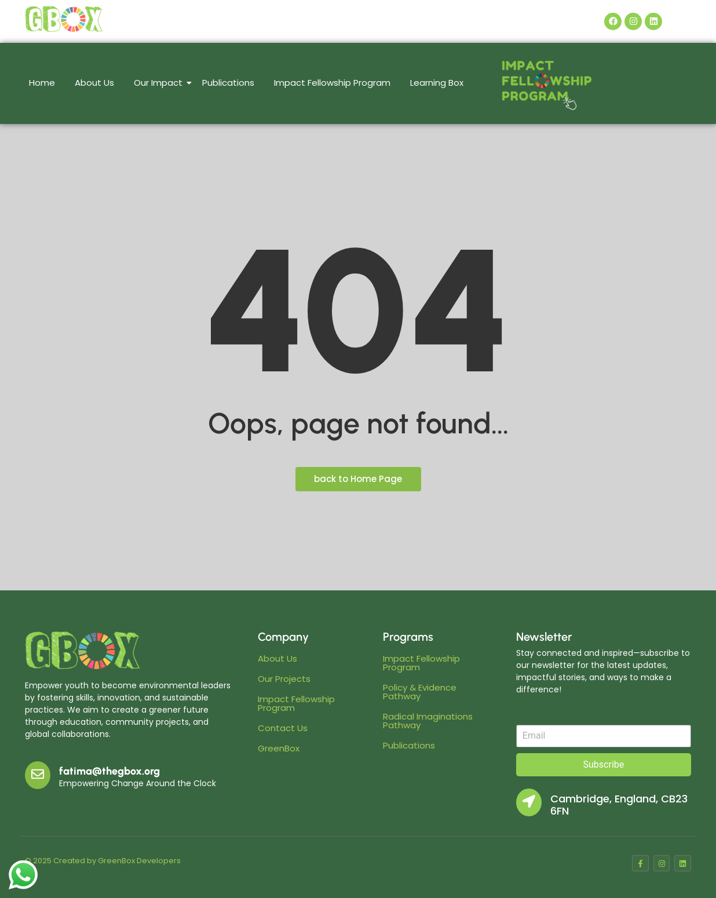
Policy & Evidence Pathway (419, 691)
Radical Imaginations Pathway (428, 720)
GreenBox (278, 748)
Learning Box (436, 82)
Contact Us (283, 728)
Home (42, 82)
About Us (94, 82)
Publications (228, 82)
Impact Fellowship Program (332, 82)
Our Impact (160, 82)
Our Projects (284, 679)
